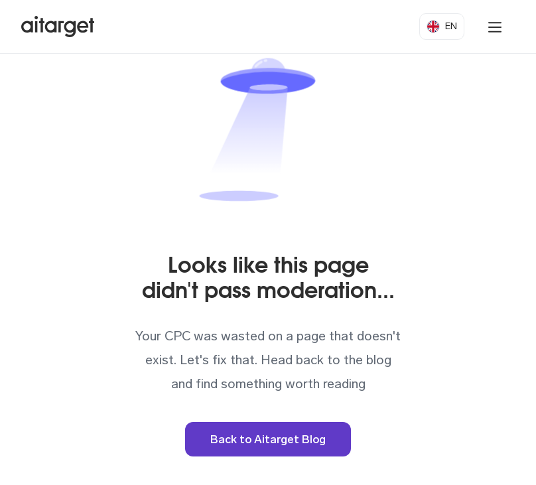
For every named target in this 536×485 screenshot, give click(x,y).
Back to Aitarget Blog (268, 439)
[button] (441, 26)
